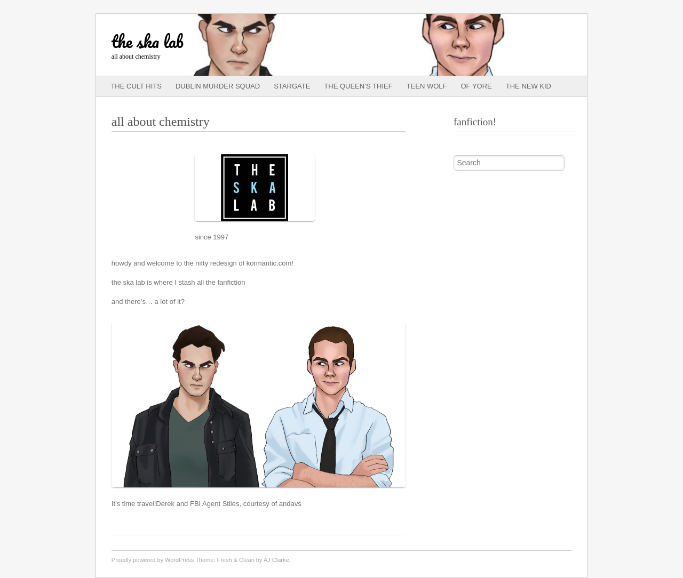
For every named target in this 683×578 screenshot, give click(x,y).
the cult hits (136, 86)
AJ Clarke (276, 560)
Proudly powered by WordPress (153, 560)
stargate (292, 86)
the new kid (528, 86)
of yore (476, 86)
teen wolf (427, 86)
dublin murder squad (218, 86)
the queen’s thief (358, 86)
